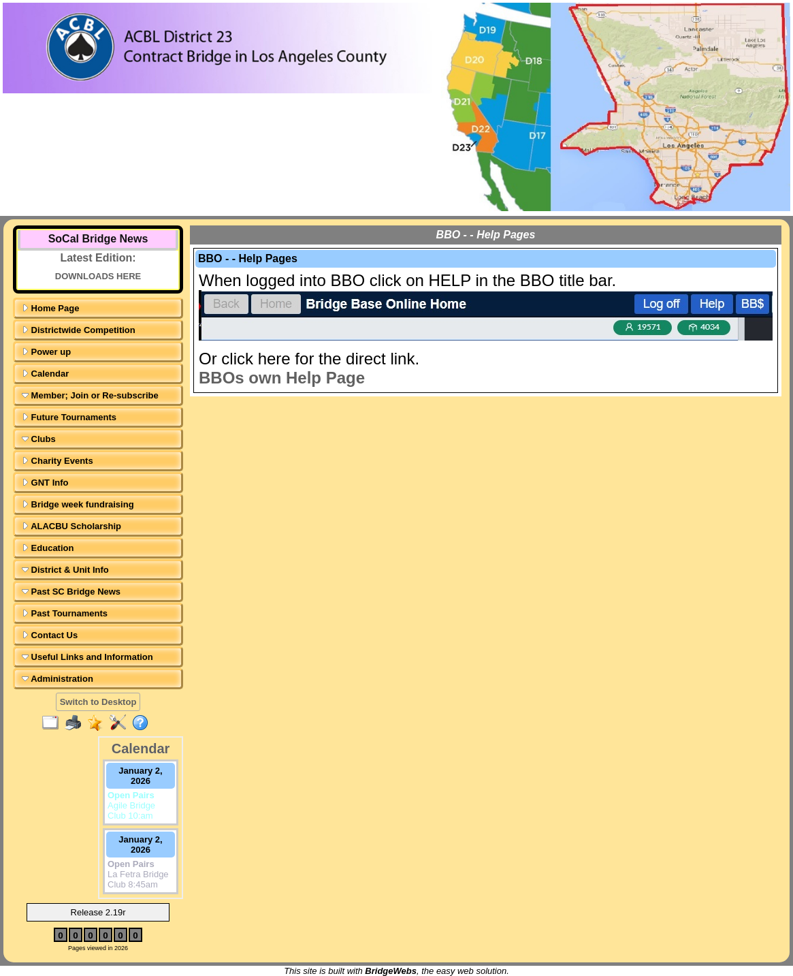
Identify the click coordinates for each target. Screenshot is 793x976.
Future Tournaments (69, 417)
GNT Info (45, 482)
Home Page (50, 308)
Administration (57, 679)
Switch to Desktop (98, 702)
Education (48, 548)
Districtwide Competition (78, 330)
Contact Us (50, 635)
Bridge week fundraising (78, 504)
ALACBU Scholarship (71, 526)
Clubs (39, 439)
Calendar (45, 373)
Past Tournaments (65, 613)
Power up (46, 352)
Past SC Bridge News (71, 591)
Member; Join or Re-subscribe (90, 395)
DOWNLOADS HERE (98, 276)
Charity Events (57, 461)
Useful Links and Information (87, 657)
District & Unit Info (65, 570)
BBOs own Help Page (282, 377)
